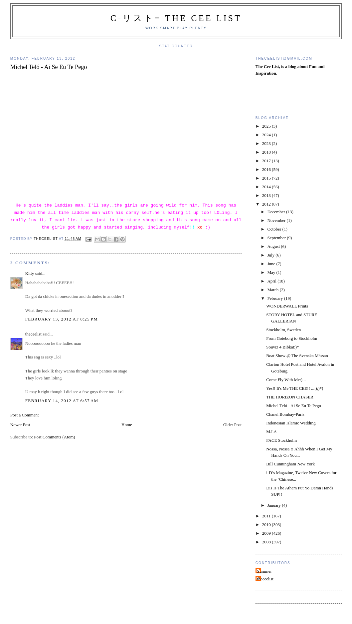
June (271, 263)
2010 (267, 524)
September (277, 237)
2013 (267, 195)
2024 (267, 134)
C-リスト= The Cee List (176, 18)
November (276, 220)
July (271, 255)
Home (126, 424)
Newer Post (20, 424)
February (275, 298)
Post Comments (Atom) (54, 436)
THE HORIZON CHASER (289, 396)
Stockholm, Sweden (283, 329)
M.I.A (271, 431)
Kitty (29, 273)
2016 (267, 169)
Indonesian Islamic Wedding (290, 422)
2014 (267, 186)
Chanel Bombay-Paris (285, 414)
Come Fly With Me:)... (285, 379)
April (272, 281)
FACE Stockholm (281, 440)
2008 (267, 541)
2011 (267, 515)
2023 (267, 143)
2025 (267, 126)
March (273, 289)
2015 (267, 178)
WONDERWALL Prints (287, 306)
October (274, 229)
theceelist (33, 333)
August (274, 246)
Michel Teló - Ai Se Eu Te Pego (293, 405)
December (276, 211)
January (274, 505)
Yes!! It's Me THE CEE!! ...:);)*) (294, 388)
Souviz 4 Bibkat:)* (282, 346)
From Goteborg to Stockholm (291, 338)
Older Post (232, 424)
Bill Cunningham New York (290, 463)
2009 (267, 533)
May (271, 272)
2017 (267, 160)
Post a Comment (24, 414)
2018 (267, 152)
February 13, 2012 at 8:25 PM (61, 318)
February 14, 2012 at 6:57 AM (61, 400)
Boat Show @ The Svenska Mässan (297, 355)
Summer (264, 571)
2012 (267, 204)
